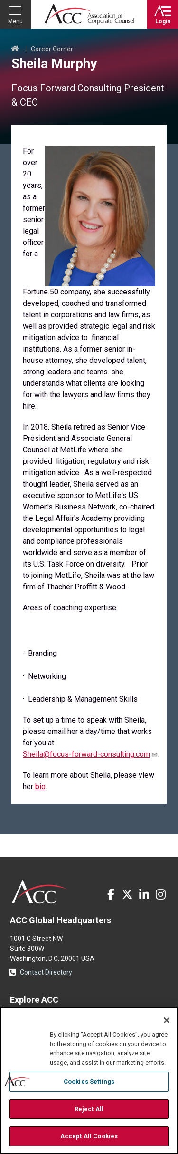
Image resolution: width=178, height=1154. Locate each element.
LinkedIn (143, 894)
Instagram (160, 894)
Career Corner (52, 49)
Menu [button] (15, 21)
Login (162, 21)
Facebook (110, 894)
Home (15, 49)
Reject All (89, 1109)
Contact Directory (46, 972)
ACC (39, 892)
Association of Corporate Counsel (89, 14)
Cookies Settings (89, 1081)
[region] (89, 1080)
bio (40, 786)
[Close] (166, 1020)
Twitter (127, 894)
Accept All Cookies (89, 1136)
